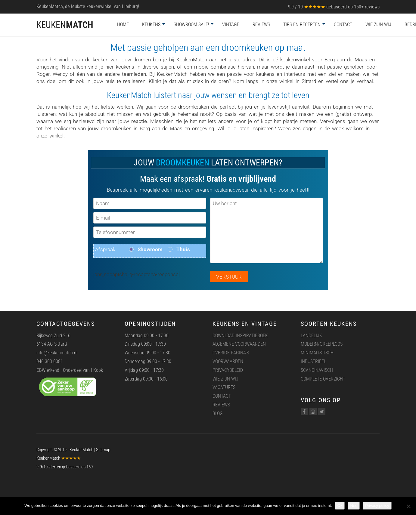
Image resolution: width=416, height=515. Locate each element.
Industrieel (313, 361)
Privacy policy (377, 505)
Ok (340, 505)
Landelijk (311, 335)
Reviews (261, 24)
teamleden (134, 74)
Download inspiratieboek (240, 335)
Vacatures (224, 387)
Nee (353, 505)
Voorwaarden (228, 361)
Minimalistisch (317, 353)
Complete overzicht (323, 379)
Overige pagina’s (231, 353)
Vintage (230, 24)
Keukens (151, 24)
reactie (139, 121)
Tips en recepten (302, 24)
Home (123, 24)
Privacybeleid (228, 370)
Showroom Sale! (191, 24)
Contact (343, 24)
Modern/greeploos (322, 344)
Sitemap (103, 449)
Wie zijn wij (378, 24)
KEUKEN (64, 25)
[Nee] (408, 506)
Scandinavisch (317, 370)
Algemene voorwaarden (239, 344)
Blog (218, 413)
